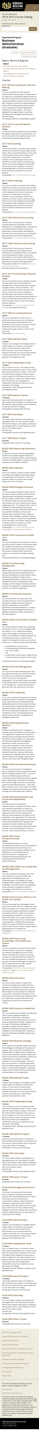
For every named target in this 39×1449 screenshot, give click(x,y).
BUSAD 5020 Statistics (12, 467)
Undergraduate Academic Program (15, 1363)
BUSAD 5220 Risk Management (17, 666)
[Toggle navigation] (35, 8)
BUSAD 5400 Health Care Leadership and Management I (19, 867)
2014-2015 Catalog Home (11, 1332)
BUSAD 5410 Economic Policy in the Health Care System (19, 898)
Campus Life (6, 1372)
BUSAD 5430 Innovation (13, 978)
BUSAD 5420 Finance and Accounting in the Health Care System (16, 941)
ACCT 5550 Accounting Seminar (17, 313)
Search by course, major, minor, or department (14, 25)
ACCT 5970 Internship (12, 414)
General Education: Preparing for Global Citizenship (17, 1354)
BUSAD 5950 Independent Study (17, 1101)
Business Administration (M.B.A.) (15, 66)
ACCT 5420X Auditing (12, 180)
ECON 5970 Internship (12, 1295)
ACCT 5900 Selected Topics (14, 339)
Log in (34, 2)
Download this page (29, 56)
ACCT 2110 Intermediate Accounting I (24, 175)
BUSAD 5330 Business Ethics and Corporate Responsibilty (17, 798)
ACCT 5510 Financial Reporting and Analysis (19, 274)
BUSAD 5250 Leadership (13, 692)
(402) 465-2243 (7, 1389)
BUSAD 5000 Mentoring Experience (19, 448)
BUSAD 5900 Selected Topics (15, 1077)
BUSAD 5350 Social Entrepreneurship (11, 837)
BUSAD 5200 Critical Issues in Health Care (19, 620)
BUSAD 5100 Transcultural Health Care (18, 536)
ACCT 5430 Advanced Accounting (17, 217)
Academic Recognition (10, 1340)
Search (33, 29)
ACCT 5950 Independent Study (16, 362)
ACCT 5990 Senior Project (14, 438)
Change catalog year (9, 20)
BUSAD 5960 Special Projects (15, 1134)
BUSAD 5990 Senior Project (15, 1177)
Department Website (28, 52)
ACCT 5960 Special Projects (15, 395)
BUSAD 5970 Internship (13, 1153)
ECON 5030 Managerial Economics (21, 529)
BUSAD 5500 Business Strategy (16, 1040)
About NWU (6, 1376)
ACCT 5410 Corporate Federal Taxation (16, 125)
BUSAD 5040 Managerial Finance (17, 487)
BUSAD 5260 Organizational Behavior (15, 724)
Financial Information (10, 1345)
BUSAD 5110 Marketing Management (13, 564)
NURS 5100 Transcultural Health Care (24, 891)
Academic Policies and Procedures (15, 1336)
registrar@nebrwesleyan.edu (12, 1393)
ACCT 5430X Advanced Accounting (18, 243)
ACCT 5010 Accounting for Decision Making (19, 86)
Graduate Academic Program (13, 1359)
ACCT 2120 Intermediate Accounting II (24, 238)
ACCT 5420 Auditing (11, 143)
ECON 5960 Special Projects (15, 1276)
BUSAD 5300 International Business (19, 764)
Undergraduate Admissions (12, 1367)
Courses (15, 52)
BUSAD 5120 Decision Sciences (16, 593)
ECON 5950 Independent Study (16, 1243)
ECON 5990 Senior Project (14, 1319)
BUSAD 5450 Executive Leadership (18, 1008)
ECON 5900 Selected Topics (15, 1220)
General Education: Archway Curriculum (17, 1349)
